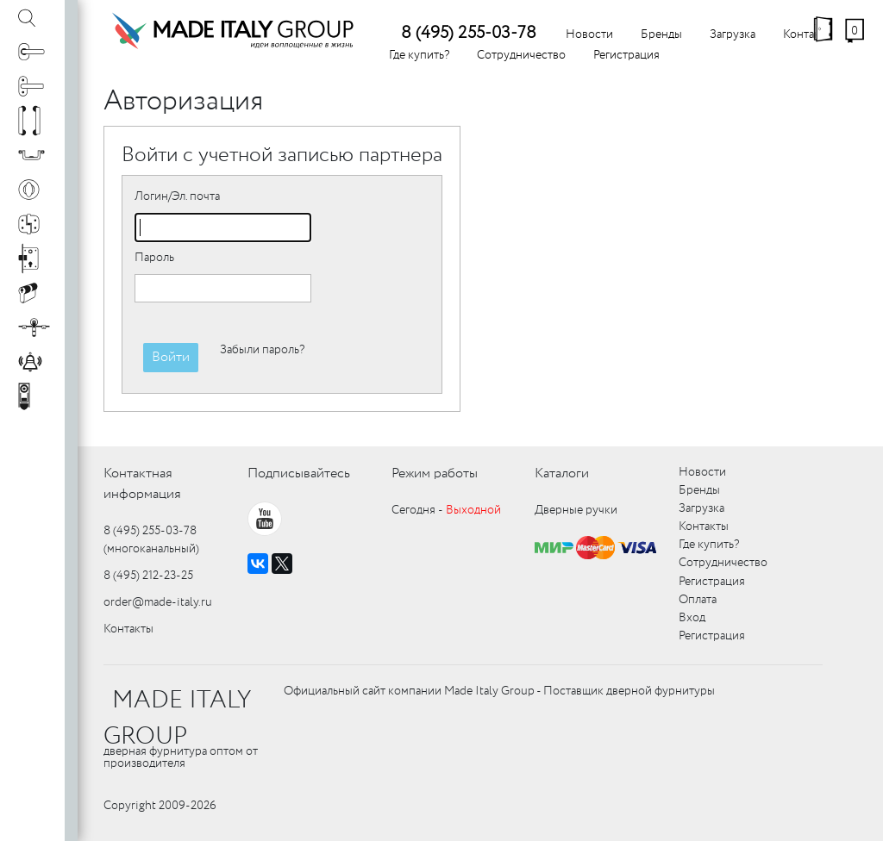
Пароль (154, 257)
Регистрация (626, 55)
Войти (171, 357)
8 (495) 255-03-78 (468, 33)
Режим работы (434, 473)
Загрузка (732, 34)
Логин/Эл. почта (177, 196)
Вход (692, 617)
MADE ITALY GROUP (177, 718)
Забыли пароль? (262, 349)
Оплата (698, 599)
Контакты (128, 629)
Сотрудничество (521, 55)
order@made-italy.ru (157, 602)
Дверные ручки (576, 510)
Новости (589, 34)
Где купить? (419, 55)
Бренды (661, 34)
